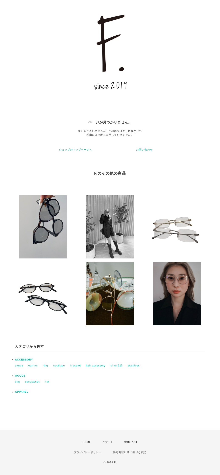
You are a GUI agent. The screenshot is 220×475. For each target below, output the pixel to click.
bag (17, 381)
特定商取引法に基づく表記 (129, 452)
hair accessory (95, 365)
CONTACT (130, 442)
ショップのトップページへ (75, 149)
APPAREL (21, 391)
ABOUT (107, 442)
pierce (19, 365)
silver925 (117, 365)
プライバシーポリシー (87, 452)
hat (47, 381)
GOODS (20, 375)
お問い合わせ (144, 149)
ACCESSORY (24, 359)
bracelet (75, 365)
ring (45, 365)
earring (33, 365)
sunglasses (32, 381)
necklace (59, 365)
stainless (134, 365)
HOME (87, 442)
